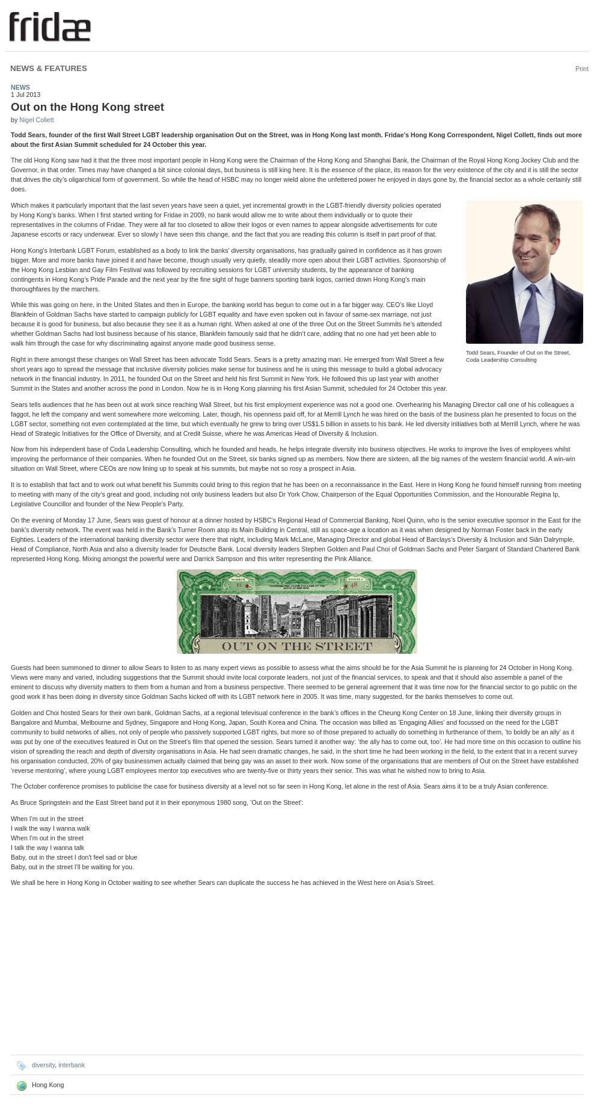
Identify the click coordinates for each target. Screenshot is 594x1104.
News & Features (48, 68)
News (20, 87)
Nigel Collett (36, 119)
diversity (43, 1064)
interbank (71, 1064)
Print (582, 68)
